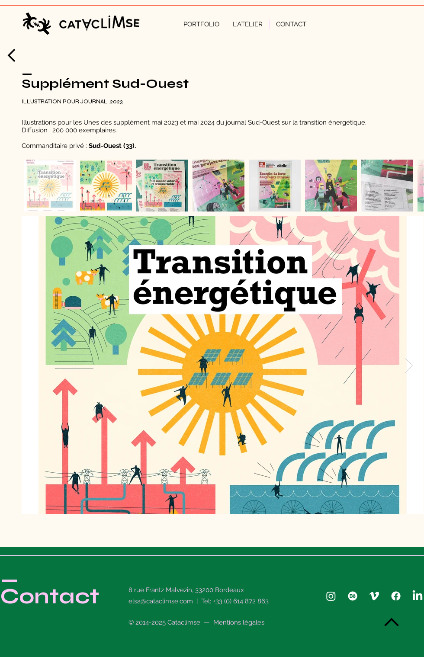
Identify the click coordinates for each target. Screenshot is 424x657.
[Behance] (353, 596)
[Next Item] (409, 365)
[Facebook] (396, 596)
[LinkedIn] (417, 596)
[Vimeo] (374, 596)
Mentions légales (238, 622)
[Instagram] (331, 596)
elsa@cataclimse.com (160, 601)
